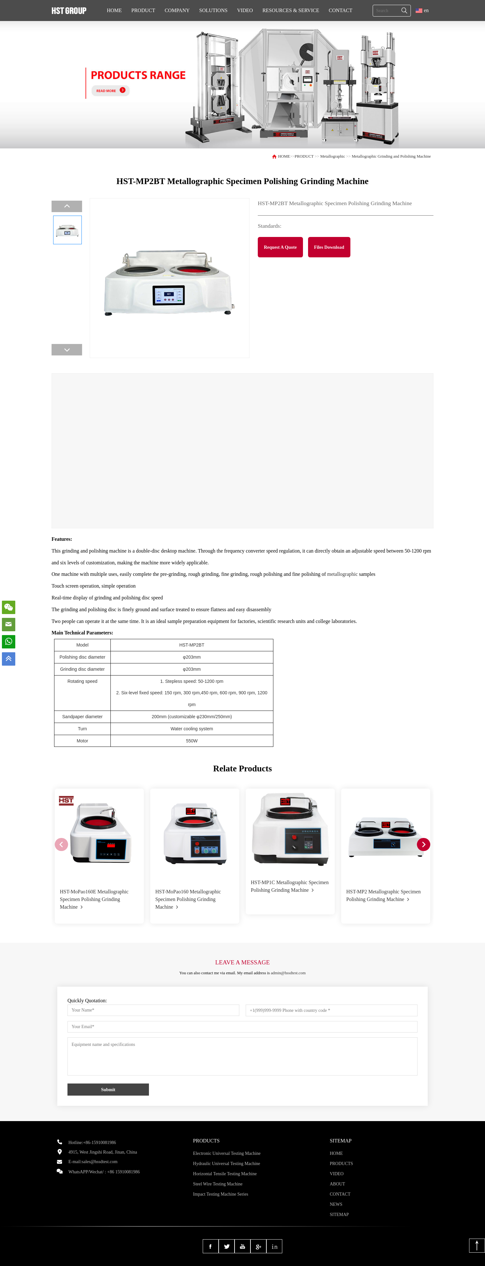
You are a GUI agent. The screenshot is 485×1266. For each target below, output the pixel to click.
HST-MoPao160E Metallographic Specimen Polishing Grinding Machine (94, 899)
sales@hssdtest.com (99, 1161)
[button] (423, 844)
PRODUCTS (341, 1163)
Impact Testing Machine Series (220, 1194)
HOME (114, 10)
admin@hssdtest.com (288, 973)
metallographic (342, 574)
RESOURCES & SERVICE (291, 10)
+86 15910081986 (123, 1171)
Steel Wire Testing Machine (218, 1184)
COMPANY (177, 10)
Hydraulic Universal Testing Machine (226, 1163)
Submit (108, 1089)
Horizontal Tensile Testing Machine (225, 1173)
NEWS (336, 1204)
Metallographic (332, 156)
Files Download (329, 247)
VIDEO (245, 10)
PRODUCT (143, 10)
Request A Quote (280, 247)
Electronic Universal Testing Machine (227, 1153)
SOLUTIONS (213, 10)
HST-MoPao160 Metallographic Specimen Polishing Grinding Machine (188, 899)
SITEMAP (339, 1214)
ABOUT (337, 1184)
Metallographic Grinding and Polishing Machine (391, 156)
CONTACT (340, 10)
